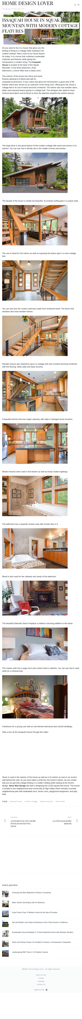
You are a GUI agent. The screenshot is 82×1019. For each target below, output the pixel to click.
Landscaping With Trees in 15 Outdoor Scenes (30, 952)
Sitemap (41, 981)
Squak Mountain (46, 801)
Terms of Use (41, 975)
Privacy (41, 978)
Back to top (39, 990)
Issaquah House (16, 801)
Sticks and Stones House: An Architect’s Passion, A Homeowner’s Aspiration (41, 942)
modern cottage (31, 801)
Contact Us (41, 984)
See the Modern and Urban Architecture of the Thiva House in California (39, 922)
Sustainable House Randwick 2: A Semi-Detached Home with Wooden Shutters (42, 932)
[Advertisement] (64, 60)
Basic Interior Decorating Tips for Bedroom (28, 902)
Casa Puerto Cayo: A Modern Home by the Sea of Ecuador (34, 912)
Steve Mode (60, 801)
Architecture (7, 13)
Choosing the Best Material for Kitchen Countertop (31, 893)
